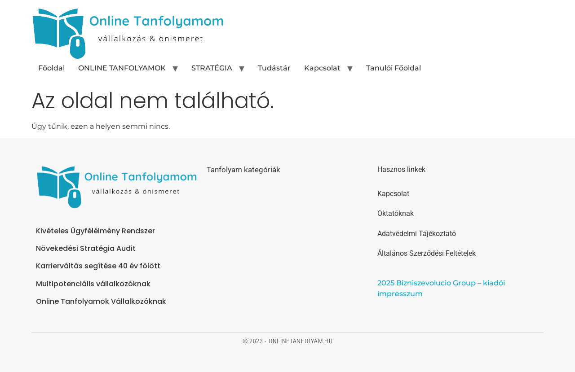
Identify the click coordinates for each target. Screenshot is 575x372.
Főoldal (51, 68)
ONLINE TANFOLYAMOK (122, 68)
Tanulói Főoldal (393, 68)
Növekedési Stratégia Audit (86, 248)
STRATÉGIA (211, 68)
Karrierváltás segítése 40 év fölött (98, 266)
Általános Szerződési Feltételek (426, 253)
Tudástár (274, 68)
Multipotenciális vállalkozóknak (93, 284)
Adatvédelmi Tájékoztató (416, 233)
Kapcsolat (322, 68)
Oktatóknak (395, 213)
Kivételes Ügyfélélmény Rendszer (95, 231)
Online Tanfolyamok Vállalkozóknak (101, 301)
